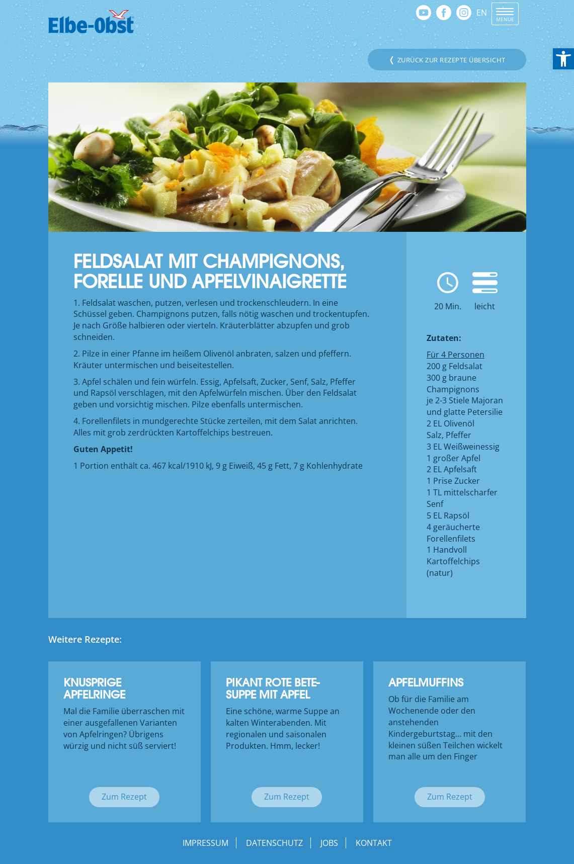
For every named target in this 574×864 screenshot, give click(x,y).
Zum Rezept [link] (124, 796)
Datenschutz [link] (274, 842)
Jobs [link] (329, 842)
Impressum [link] (205, 842)
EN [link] (481, 12)
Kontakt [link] (374, 842)
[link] (563, 58)
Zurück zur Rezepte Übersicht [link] (447, 59)
